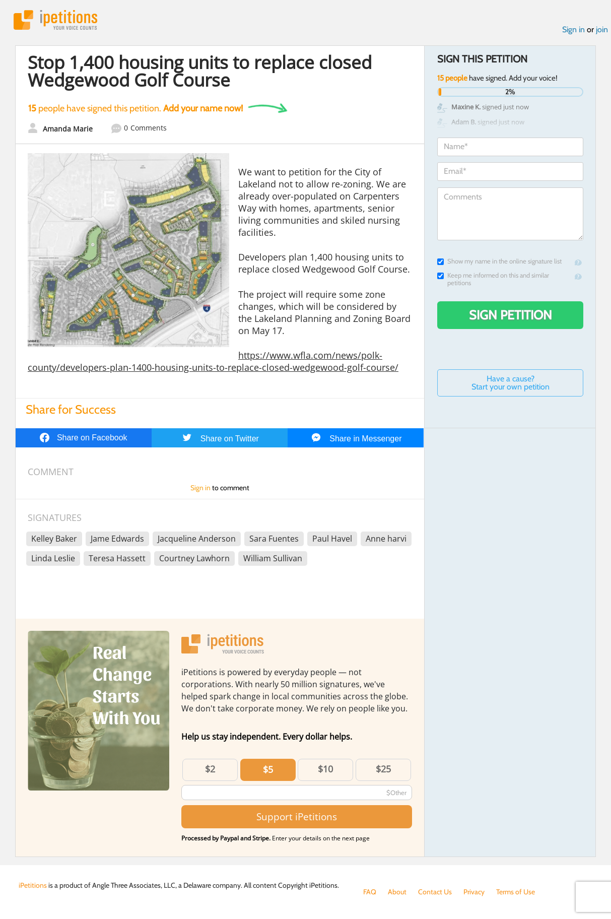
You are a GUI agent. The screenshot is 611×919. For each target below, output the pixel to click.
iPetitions (55, 20)
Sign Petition (510, 314)
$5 (268, 769)
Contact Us (435, 891)
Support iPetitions (296, 816)
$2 (210, 769)
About (397, 891)
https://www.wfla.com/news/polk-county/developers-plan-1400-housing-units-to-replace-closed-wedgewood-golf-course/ (213, 361)
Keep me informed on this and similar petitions (493, 279)
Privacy (474, 891)
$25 (383, 769)
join (602, 29)
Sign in (573, 29)
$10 (325, 769)
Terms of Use (515, 891)
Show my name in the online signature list (499, 261)
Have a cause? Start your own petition (510, 382)
